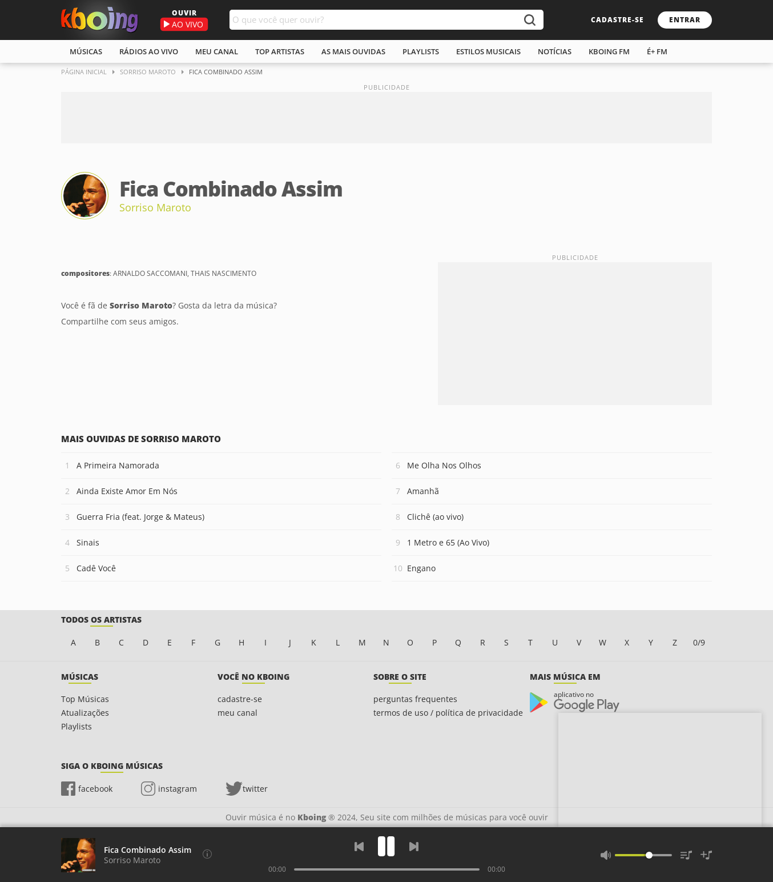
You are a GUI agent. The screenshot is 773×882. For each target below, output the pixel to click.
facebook (95, 788)
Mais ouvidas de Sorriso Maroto (141, 438)
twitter (255, 788)
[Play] (386, 846)
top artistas (279, 51)
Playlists (76, 726)
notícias (554, 51)
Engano (421, 568)
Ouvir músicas (99, 20)
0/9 (699, 642)
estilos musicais (488, 51)
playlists (420, 51)
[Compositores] (207, 854)
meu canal (216, 51)
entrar (684, 20)
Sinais (88, 542)
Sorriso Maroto (155, 207)
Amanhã (423, 491)
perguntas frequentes (415, 698)
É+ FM (657, 51)
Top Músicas (85, 698)
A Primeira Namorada (118, 465)
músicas (86, 51)
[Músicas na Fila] (686, 855)
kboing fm (609, 51)
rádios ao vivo (148, 51)
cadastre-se (617, 20)
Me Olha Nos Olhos (444, 465)
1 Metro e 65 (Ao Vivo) (448, 542)
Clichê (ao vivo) (435, 516)
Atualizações (85, 712)
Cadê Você (96, 568)
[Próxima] (413, 846)
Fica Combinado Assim (147, 849)
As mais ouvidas (353, 51)
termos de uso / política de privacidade (448, 712)
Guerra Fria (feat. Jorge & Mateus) (140, 516)
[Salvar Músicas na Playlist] (706, 855)
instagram (177, 788)
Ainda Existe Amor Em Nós (127, 491)
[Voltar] (359, 846)
